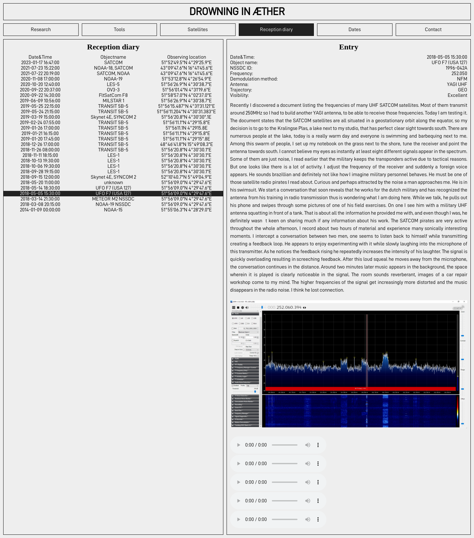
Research (41, 29)
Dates (355, 29)
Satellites (198, 29)
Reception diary (276, 29)
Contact (433, 29)
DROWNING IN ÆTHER (237, 11)
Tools (119, 29)
